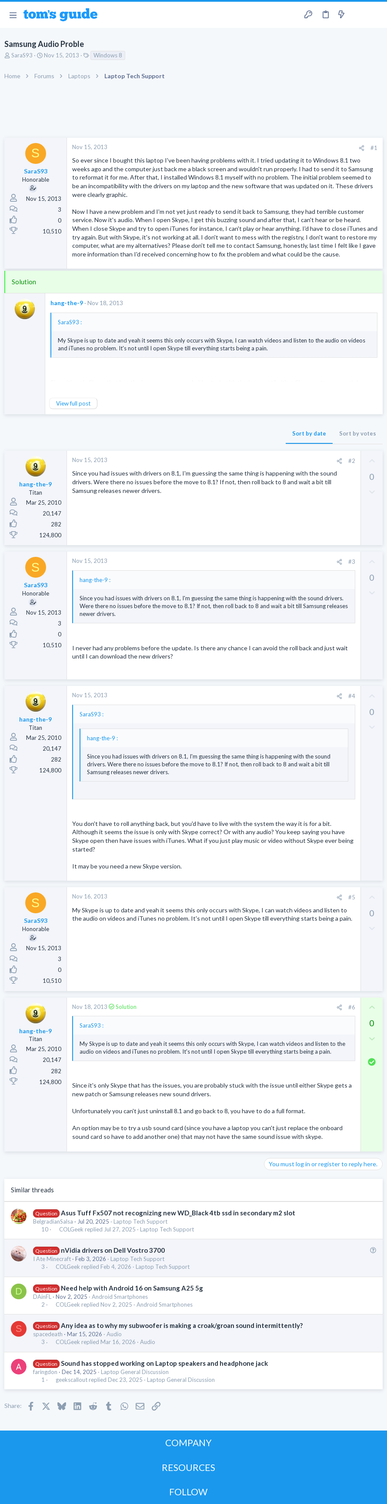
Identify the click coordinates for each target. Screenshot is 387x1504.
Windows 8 (107, 55)
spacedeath (48, 1334)
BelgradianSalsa (53, 1221)
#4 (351, 695)
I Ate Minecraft (52, 1258)
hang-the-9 (66, 302)
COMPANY (188, 1442)
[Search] (375, 15)
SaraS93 (22, 55)
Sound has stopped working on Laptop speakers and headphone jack (164, 1363)
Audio (114, 1334)
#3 (351, 561)
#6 (351, 1007)
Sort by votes (357, 433)
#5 (351, 897)
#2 (351, 460)
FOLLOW (188, 1491)
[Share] (361, 148)
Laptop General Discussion (135, 1371)
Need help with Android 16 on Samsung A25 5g (132, 1288)
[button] (12, 14)
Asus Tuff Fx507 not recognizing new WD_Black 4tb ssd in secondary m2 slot (178, 1213)
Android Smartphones (120, 1296)
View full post (73, 403)
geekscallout (71, 1380)
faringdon (45, 1371)
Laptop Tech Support (140, 1221)
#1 (373, 147)
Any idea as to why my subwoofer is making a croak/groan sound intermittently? (182, 1325)
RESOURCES (188, 1467)
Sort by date (309, 433)
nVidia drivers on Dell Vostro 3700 (113, 1250)
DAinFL (42, 1296)
